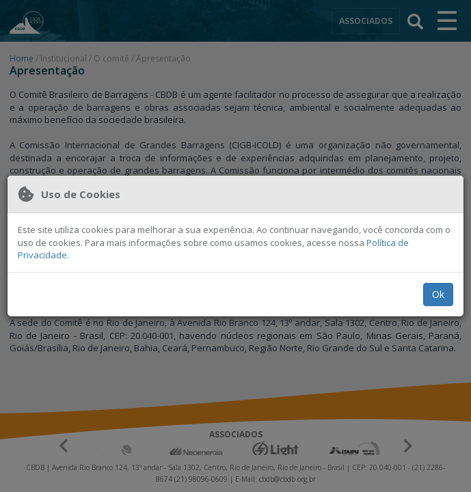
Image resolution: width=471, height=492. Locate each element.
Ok (438, 294)
